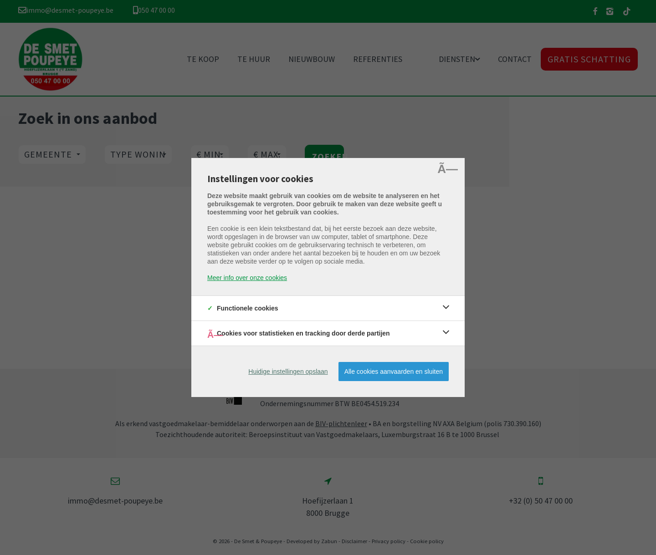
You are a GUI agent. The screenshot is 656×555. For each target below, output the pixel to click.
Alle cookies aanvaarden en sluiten (393, 371)
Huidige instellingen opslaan (288, 371)
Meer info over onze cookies (247, 277)
